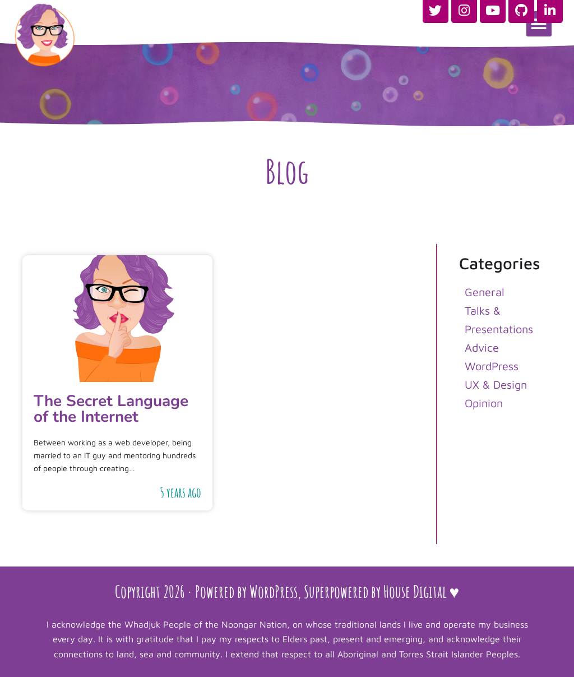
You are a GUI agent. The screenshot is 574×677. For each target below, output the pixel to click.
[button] (539, 23)
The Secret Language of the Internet (111, 408)
